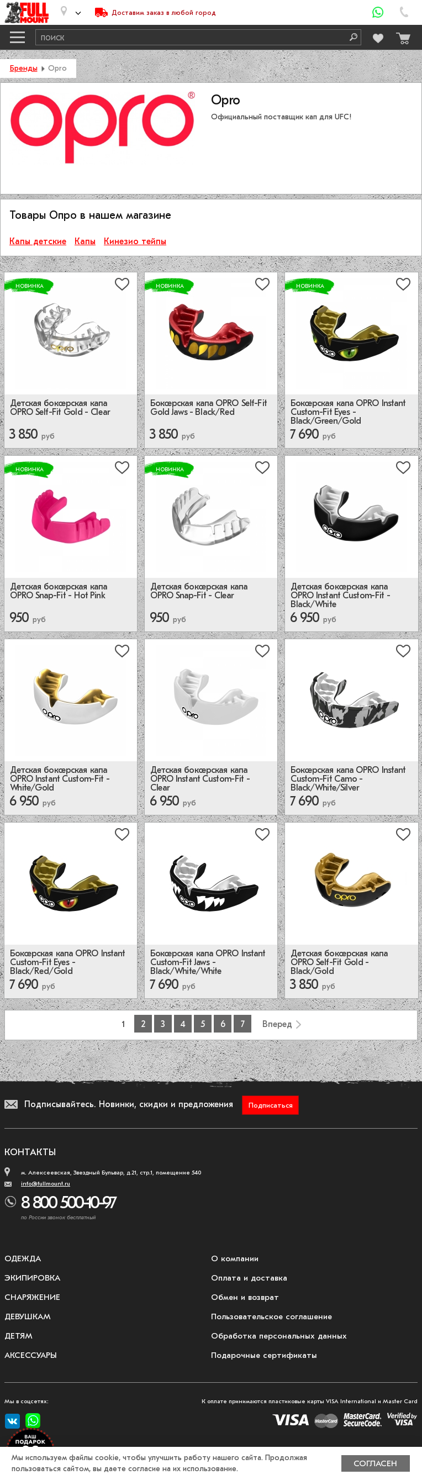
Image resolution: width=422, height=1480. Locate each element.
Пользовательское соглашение (271, 1316)
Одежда (22, 1258)
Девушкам (27, 1316)
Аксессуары (30, 1355)
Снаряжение (32, 1297)
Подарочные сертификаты (264, 1355)
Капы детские (37, 241)
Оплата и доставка (249, 1278)
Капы (85, 241)
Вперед (277, 1024)
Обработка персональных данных (279, 1336)
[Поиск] (350, 37)
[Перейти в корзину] (400, 35)
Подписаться (271, 1105)
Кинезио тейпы (135, 241)
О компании (235, 1258)
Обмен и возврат (245, 1297)
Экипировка (32, 1278)
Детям (18, 1336)
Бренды (24, 68)
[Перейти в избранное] (377, 36)
